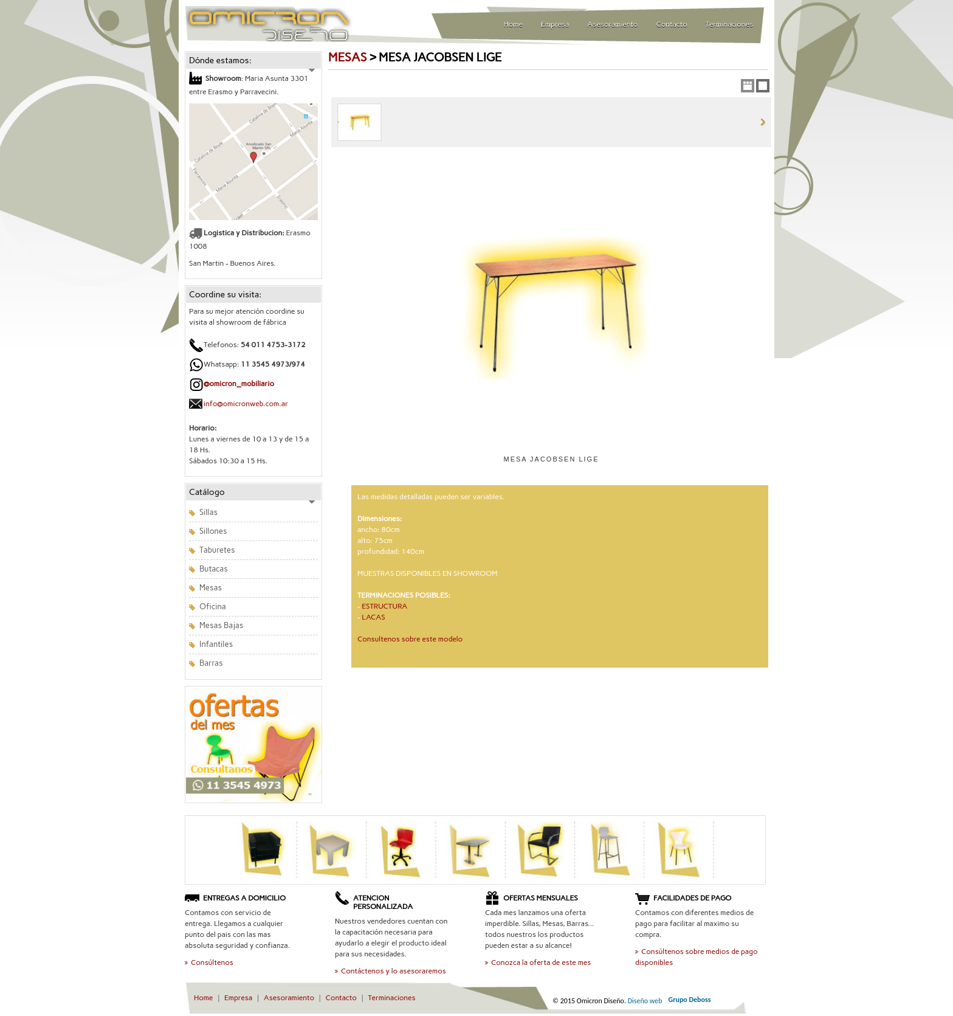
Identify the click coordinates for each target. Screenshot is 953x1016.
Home (513, 24)
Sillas (208, 512)
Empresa (555, 24)
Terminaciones (729, 24)
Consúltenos (212, 962)
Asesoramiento (612, 24)
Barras (211, 663)
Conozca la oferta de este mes (541, 962)
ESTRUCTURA (384, 606)
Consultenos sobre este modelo (410, 639)
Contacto (671, 24)
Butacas (213, 568)
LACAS (373, 617)
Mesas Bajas (221, 625)
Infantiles (216, 644)
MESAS (347, 57)
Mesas (210, 587)
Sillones (213, 531)
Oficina (212, 606)
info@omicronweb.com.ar (246, 403)
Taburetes (217, 550)
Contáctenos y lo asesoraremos (393, 971)
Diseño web (645, 1001)
